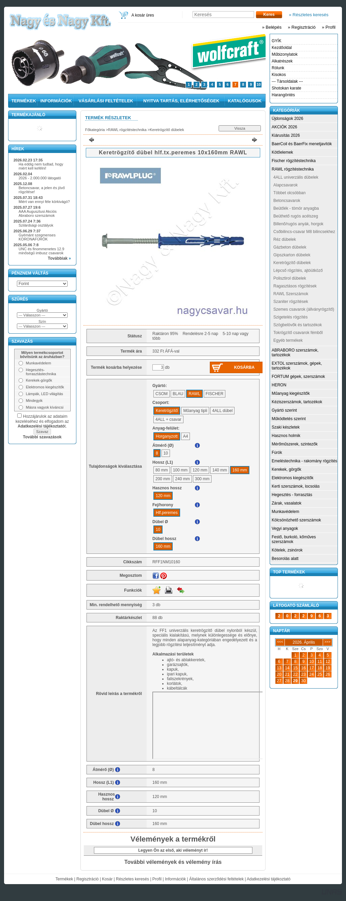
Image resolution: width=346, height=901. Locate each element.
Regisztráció (87, 879)
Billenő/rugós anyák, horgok (298, 224)
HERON (279, 385)
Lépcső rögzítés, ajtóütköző (298, 270)
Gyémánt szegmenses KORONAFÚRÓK (37, 237)
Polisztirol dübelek (289, 278)
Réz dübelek (284, 239)
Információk (175, 879)
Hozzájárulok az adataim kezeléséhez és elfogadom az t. (42, 421)
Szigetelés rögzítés (290, 317)
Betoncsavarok (286, 200)
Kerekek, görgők (286, 469)
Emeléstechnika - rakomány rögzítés (304, 461)
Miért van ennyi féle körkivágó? (44, 202)
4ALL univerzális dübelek (295, 177)
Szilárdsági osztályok (36, 225)
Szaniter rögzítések (290, 301)
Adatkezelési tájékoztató (268, 879)
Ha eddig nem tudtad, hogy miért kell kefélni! (41, 166)
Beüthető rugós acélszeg (295, 216)
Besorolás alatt (285, 558)
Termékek (64, 879)
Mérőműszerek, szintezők (295, 444)
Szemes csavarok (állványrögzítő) (303, 309)
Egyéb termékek (288, 340)
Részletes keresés (132, 879)
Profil (157, 879)
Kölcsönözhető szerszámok (296, 520)
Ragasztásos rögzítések (295, 286)
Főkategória (95, 130)
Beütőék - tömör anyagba (296, 208)
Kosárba (244, 367)
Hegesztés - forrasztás (292, 494)
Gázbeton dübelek (289, 247)
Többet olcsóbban (289, 192)
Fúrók (277, 452)
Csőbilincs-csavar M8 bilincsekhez (304, 231)
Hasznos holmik (286, 435)
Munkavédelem (285, 511)
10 (258, 84)
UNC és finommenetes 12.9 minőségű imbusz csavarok (41, 251)
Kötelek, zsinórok (287, 550)
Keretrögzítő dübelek (167, 130)
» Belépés (271, 27)
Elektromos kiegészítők (292, 477)
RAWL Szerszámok (290, 293)
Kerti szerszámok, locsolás (296, 486)
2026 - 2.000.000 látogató (40, 178)
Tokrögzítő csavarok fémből (298, 332)
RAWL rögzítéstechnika (127, 130)
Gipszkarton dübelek (291, 255)
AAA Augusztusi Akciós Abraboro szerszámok (38, 213)
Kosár (107, 879)
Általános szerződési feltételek (216, 879)
